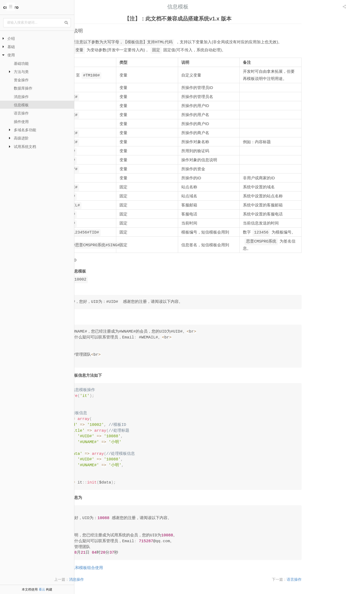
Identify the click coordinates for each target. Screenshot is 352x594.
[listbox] (345, 7)
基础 (11, 47)
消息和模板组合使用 (120, 567)
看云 (42, 589)
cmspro (11, 7)
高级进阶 (21, 138)
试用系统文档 (25, 147)
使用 (11, 55)
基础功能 (21, 63)
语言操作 (21, 113)
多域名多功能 (25, 130)
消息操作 (21, 97)
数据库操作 (23, 88)
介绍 (11, 38)
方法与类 (21, 72)
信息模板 (21, 105)
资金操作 (21, 80)
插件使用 (21, 122)
